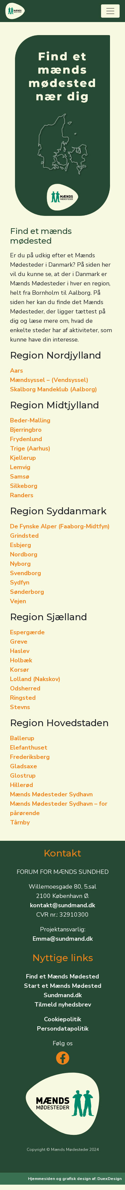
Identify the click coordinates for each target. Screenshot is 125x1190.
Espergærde (27, 632)
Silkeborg (23, 486)
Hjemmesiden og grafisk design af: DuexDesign (75, 1178)
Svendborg (25, 573)
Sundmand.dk (63, 995)
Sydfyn (19, 582)
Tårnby (20, 822)
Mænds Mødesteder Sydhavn (51, 794)
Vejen (18, 601)
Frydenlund (26, 439)
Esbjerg (20, 545)
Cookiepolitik (62, 1019)
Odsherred (25, 688)
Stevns (20, 707)
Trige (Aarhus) (30, 448)
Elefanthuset (28, 748)
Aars (16, 371)
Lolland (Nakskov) (35, 679)
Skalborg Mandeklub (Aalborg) (53, 389)
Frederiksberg (30, 757)
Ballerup (22, 738)
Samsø (19, 477)
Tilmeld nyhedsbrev (62, 1005)
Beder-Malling (30, 420)
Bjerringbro (26, 430)
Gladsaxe (23, 766)
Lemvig (20, 467)
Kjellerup (23, 458)
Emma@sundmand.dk (63, 939)
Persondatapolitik (62, 1029)
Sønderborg (27, 592)
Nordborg (23, 554)
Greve (18, 642)
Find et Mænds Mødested (62, 976)
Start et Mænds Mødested (62, 986)
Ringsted (23, 698)
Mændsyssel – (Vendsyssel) (49, 380)
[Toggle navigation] (110, 11)
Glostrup (23, 776)
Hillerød (21, 785)
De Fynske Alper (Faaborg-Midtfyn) (60, 526)
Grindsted (24, 536)
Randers (21, 495)
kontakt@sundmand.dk (62, 905)
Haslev (19, 651)
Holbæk (21, 660)
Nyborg (20, 564)
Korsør (19, 670)
